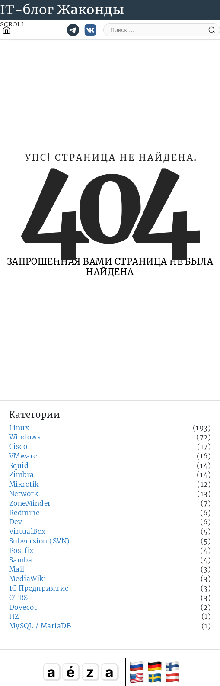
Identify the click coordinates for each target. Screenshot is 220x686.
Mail (17, 569)
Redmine (24, 513)
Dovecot (23, 607)
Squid (19, 466)
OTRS (18, 598)
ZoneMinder (30, 503)
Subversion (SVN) (39, 541)
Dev (15, 522)
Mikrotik (24, 484)
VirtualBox (27, 531)
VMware (23, 456)
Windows (25, 437)
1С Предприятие (39, 588)
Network (23, 494)
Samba (20, 560)
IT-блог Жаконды (62, 9)
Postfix (21, 550)
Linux (19, 428)
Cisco (18, 446)
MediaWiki (27, 579)
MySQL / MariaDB (40, 626)
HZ (14, 616)
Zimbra (21, 475)
